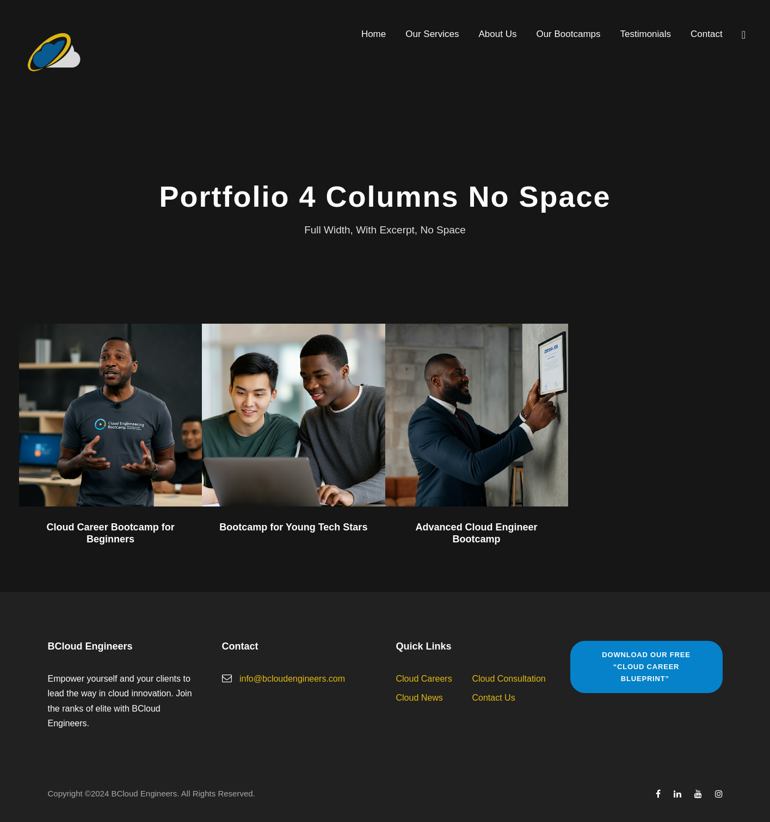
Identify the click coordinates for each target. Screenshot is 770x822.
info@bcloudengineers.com (292, 678)
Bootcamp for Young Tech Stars (293, 527)
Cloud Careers (424, 678)
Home (373, 34)
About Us (498, 34)
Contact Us (493, 697)
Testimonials (646, 34)
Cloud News (419, 697)
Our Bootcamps (568, 34)
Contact (707, 34)
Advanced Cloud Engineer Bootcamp (477, 533)
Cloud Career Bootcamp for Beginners (111, 533)
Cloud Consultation (509, 678)
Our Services (432, 34)
